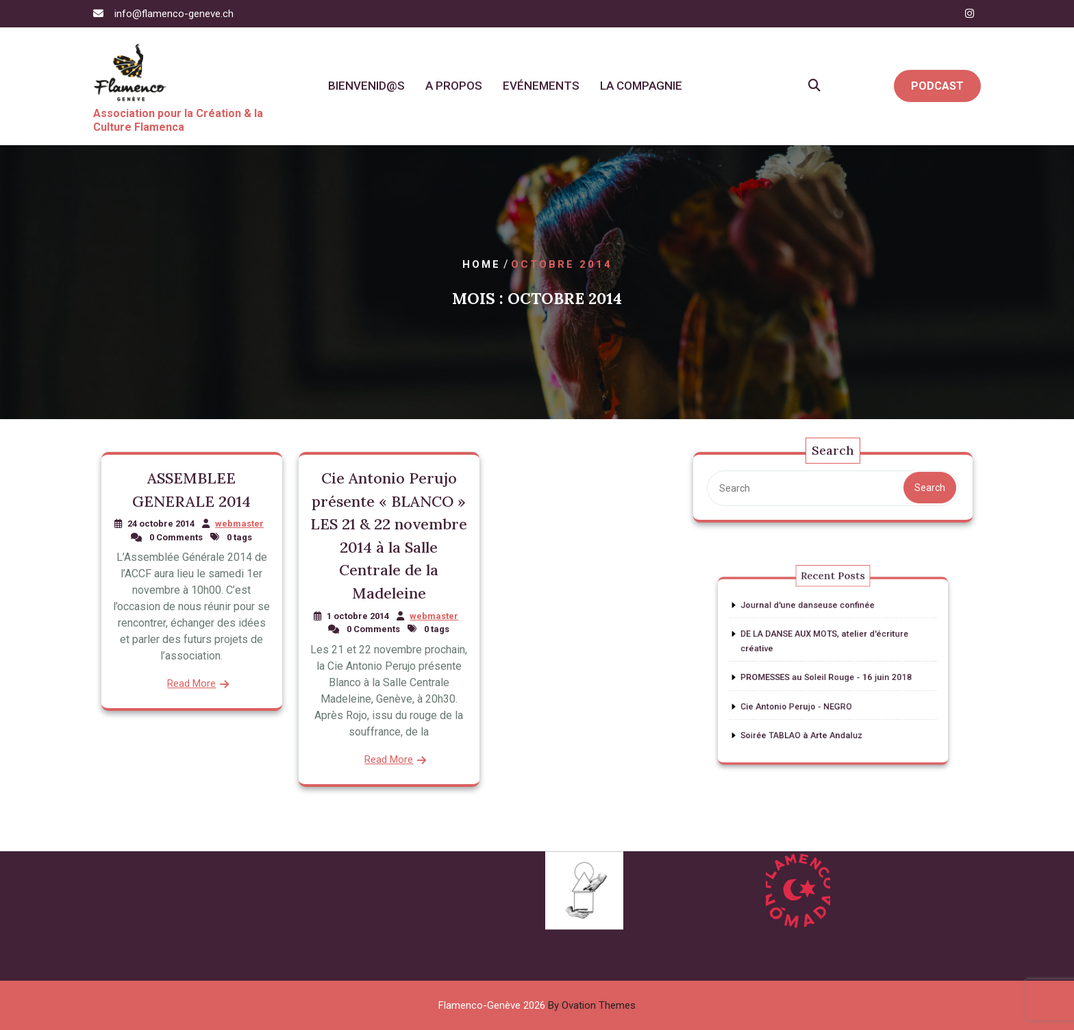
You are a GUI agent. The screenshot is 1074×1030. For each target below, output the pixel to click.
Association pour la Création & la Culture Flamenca (178, 120)
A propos (453, 85)
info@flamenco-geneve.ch (174, 14)
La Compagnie (641, 85)
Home (481, 264)
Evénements (541, 85)
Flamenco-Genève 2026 (537, 1005)
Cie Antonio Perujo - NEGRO (805, 697)
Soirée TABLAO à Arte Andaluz (809, 720)
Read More (191, 683)
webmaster (239, 523)
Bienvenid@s (366, 85)
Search (929, 487)
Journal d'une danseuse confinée (813, 619)
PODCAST (937, 85)
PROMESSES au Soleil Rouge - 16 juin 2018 (828, 675)
